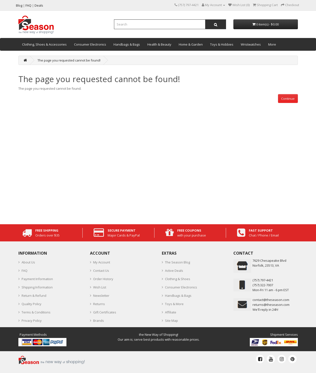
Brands (98, 320)
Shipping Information (37, 287)
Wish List (99, 287)
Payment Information (37, 279)
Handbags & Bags (127, 44)
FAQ (24, 270)
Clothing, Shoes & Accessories (44, 44)
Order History (103, 279)
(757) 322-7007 (263, 285)
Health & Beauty (159, 44)
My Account (101, 262)
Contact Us (101, 270)
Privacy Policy (32, 320)
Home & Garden (191, 44)
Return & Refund (34, 295)
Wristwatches (251, 44)
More (272, 44)
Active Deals (174, 270)
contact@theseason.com (271, 300)
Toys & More (174, 304)
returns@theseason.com (271, 304)
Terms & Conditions (36, 312)
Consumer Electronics (90, 44)
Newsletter (101, 295)
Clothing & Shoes (177, 279)
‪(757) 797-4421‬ (263, 280)
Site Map (171, 320)
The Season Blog (177, 262)
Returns (99, 304)
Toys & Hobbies (221, 44)
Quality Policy (31, 304)
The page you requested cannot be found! (69, 60)
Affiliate (170, 312)
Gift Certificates (104, 312)
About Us (28, 262)
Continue (288, 98)
